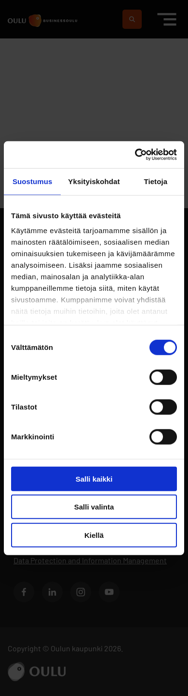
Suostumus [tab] (33, 181)
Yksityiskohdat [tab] (94, 181)
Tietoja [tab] (155, 181)
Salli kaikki (94, 478)
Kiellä (94, 535)
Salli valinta (94, 507)
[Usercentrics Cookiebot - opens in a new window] (135, 155)
